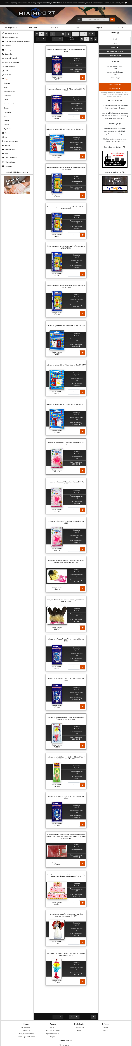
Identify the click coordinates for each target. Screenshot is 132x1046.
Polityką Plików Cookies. (55, 3)
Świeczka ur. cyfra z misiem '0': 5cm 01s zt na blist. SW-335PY (66, 326)
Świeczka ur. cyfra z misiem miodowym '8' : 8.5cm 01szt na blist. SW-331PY (66, 168)
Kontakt (106, 1014)
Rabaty (52, 1014)
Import (52, 1024)
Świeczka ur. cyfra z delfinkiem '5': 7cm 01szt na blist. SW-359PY (66, 679)
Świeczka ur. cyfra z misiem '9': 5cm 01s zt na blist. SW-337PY (66, 365)
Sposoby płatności (53, 1017)
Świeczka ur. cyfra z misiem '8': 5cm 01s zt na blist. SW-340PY (66, 129)
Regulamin (26, 1017)
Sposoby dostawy (52, 1020)
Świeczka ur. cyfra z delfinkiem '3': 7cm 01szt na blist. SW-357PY (66, 640)
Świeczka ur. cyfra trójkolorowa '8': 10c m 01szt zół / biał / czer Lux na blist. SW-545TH (66, 758)
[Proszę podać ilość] (74, 77)
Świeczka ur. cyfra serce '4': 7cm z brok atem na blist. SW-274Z (66, 443)
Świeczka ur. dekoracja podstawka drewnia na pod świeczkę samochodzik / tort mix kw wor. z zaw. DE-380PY (66, 876)
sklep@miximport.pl (68, 1036)
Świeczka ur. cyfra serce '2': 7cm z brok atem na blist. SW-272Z (66, 522)
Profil (79, 1017)
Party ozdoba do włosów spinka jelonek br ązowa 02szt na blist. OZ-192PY (66, 601)
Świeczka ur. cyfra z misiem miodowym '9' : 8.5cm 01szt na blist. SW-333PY (66, 247)
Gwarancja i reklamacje (26, 1024)
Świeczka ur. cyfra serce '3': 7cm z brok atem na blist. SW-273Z (66, 483)
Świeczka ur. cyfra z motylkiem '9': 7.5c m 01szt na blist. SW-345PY (66, 50)
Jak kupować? (26, 1014)
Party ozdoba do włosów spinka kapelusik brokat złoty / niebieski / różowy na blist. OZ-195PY (66, 561)
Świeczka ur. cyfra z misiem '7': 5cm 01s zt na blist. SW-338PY (66, 404)
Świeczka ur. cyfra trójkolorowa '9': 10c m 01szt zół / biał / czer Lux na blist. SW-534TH (66, 718)
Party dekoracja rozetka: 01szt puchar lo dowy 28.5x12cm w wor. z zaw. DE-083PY (66, 954)
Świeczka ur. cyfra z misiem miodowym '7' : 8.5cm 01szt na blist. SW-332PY (66, 208)
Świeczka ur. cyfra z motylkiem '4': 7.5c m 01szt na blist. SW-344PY (66, 90)
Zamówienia (79, 1014)
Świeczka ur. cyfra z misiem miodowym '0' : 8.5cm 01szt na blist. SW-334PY (66, 286)
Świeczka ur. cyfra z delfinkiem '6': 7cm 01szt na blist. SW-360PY (66, 797)
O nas (105, 1017)
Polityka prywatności (26, 1020)
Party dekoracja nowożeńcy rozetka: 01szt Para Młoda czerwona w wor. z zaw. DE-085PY (66, 915)
